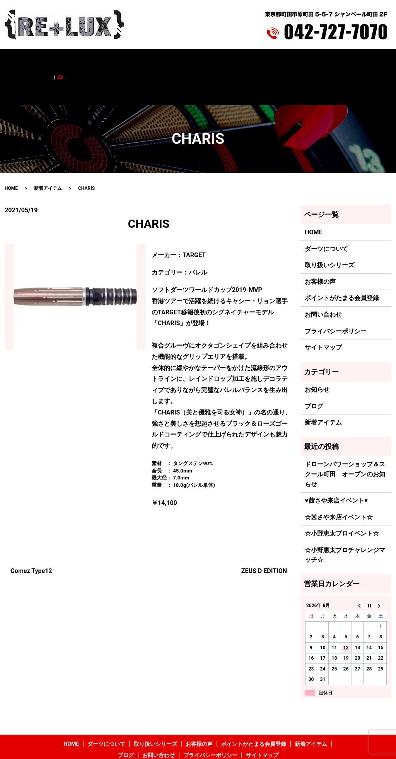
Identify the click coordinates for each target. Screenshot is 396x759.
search (359, 61)
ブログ (300, 61)
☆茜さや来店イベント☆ (339, 484)
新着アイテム (270, 61)
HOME (46, 61)
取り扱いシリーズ (124, 61)
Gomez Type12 (31, 538)
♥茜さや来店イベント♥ (336, 468)
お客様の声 (164, 61)
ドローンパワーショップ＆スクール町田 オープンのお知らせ (345, 441)
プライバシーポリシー (336, 298)
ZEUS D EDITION (264, 538)
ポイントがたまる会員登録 (216, 61)
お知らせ (317, 357)
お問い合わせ (330, 61)
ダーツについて (78, 61)
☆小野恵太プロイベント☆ (342, 501)
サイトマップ (323, 315)
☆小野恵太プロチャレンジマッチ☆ (345, 522)
